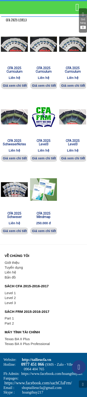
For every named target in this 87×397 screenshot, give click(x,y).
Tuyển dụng (14, 267)
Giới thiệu (12, 263)
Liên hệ (10, 272)
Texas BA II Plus (17, 339)
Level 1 (10, 293)
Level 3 (10, 303)
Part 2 (9, 323)
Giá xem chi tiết (15, 85)
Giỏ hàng (83, 20)
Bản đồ (10, 277)
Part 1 (9, 318)
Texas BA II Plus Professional (27, 344)
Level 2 (10, 298)
